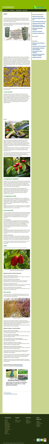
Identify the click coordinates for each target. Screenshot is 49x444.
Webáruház (18, 10)
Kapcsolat (24, 10)
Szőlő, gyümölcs (8, 392)
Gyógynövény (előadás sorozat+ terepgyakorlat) (7, 424)
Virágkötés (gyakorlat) (36, 57)
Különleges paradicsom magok (38, 23)
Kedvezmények (7, 433)
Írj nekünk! (38, 426)
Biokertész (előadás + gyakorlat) (6, 420)
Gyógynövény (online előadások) (39, 46)
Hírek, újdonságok (18, 420)
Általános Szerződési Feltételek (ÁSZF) (39, 422)
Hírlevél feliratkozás (19, 365)
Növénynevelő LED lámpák (37, 16)
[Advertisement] (24, 2)
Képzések (5, 10)
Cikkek (16, 419)
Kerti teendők (17, 421)
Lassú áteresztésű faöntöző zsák (39, 21)
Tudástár (12, 10)
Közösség (28, 417)
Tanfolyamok (8, 417)
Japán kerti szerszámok (37, 31)
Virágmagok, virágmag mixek (38, 33)
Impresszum (38, 424)
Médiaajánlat (38, 425)
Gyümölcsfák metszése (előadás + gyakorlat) (8, 429)
